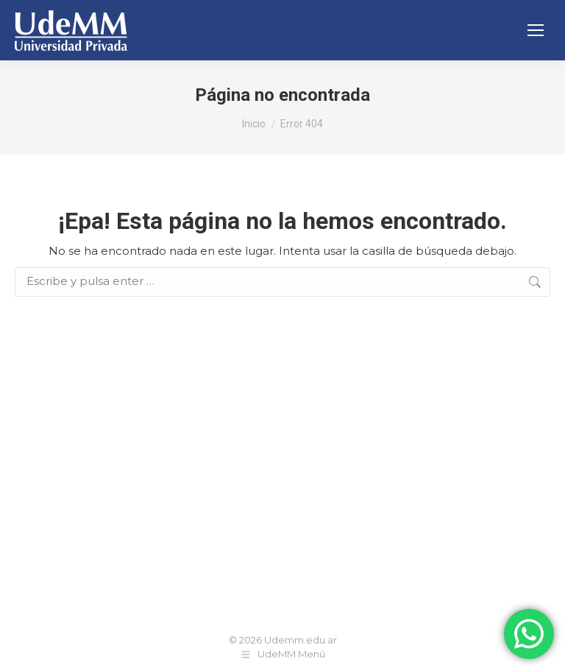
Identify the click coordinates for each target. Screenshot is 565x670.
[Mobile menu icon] (535, 30)
